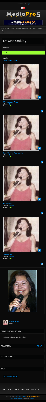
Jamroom (31, 398)
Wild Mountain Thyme (11, 102)
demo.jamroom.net (21, 396)
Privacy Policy (18, 389)
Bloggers (10, 28)
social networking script (16, 398)
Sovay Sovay (7, 204)
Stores (18, 28)
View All (40, 346)
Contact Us (35, 389)
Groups (25, 28)
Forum (3, 28)
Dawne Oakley (7, 60)
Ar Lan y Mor (7, 255)
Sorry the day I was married (13, 153)
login (40, 28)
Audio (15, 60)
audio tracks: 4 (10, 376)
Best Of (11, 104)
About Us (27, 389)
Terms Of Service (7, 389)
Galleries (32, 28)
